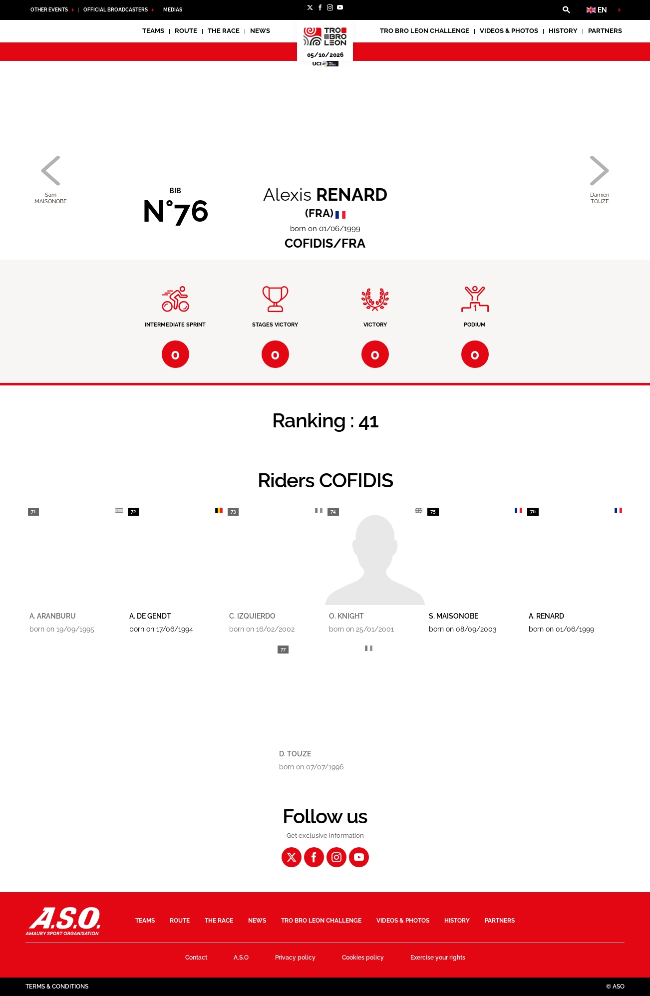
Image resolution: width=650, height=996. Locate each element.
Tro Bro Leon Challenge (424, 30)
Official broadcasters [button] (115, 9)
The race (219, 920)
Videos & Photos (509, 30)
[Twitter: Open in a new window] (310, 7)
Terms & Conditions (56, 986)
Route (186, 30)
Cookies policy (363, 957)
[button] (566, 10)
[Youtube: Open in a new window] (340, 7)
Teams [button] (153, 30)
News (260, 30)
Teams (145, 920)
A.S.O (241, 957)
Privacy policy (295, 957)
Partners (605, 30)
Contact (196, 957)
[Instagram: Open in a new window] (330, 7)
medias (172, 9)
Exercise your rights (437, 957)
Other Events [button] (49, 9)
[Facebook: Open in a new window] (320, 7)
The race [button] (224, 30)
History (563, 30)
